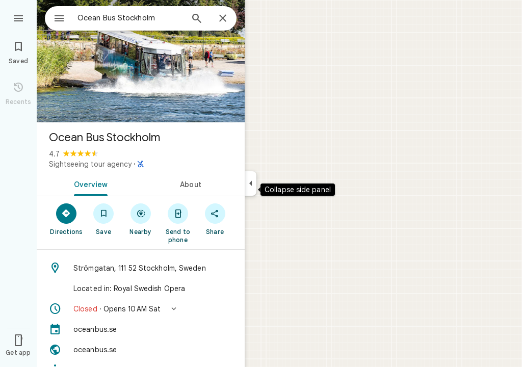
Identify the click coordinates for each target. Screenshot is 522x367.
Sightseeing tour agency (90, 164)
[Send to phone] (177, 222)
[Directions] (66, 218)
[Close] (223, 19)
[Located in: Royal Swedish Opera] (141, 288)
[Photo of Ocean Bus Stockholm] (141, 61)
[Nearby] (141, 218)
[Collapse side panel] (250, 183)
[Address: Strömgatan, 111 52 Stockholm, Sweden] (141, 268)
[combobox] (119, 18)
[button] (141, 309)
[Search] (197, 19)
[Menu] (18, 17)
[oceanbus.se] (141, 329)
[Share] (214, 218)
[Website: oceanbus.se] (141, 349)
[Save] (103, 218)
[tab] (89, 183)
